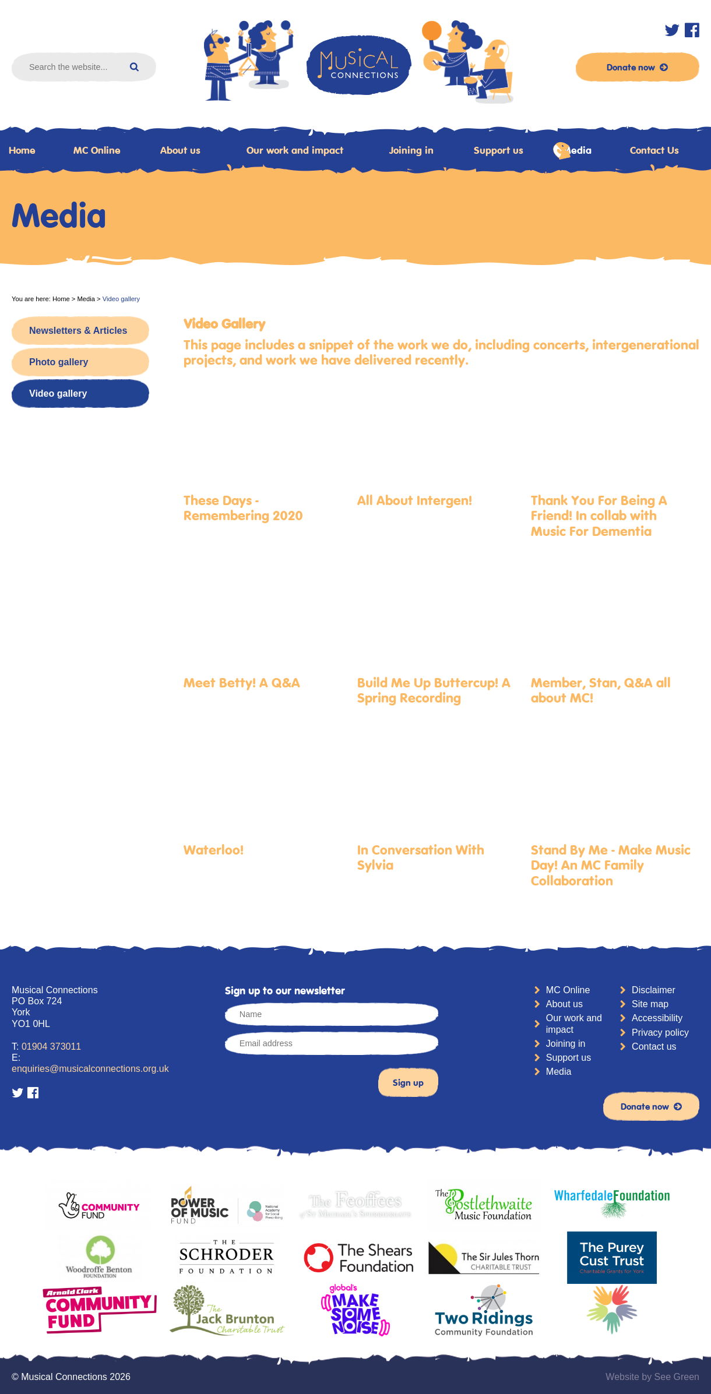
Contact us (654, 1046)
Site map (650, 1004)
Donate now (637, 67)
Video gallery (58, 393)
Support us (498, 150)
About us (180, 150)
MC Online (97, 150)
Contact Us (654, 150)
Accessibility (657, 1018)
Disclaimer (653, 990)
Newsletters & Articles (78, 331)
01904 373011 (51, 1046)
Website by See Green (652, 1377)
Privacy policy (660, 1032)
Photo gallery (58, 362)
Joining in (411, 150)
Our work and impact (295, 150)
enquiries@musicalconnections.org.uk (90, 1069)
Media (572, 151)
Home (61, 298)
